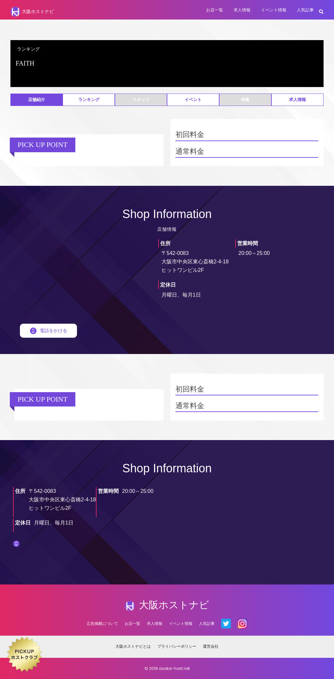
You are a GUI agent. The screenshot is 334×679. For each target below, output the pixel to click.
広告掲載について (102, 623)
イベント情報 (273, 9)
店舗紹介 (36, 99)
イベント (193, 99)
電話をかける (48, 330)
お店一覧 (214, 9)
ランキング (88, 99)
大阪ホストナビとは (133, 646)
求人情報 (242, 9)
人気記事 (305, 9)
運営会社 (211, 646)
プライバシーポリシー (176, 646)
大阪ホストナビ (32, 12)
